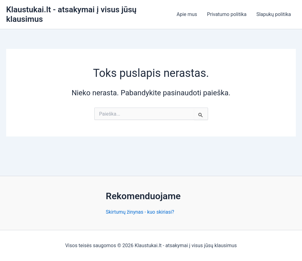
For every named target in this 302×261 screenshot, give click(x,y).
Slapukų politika (273, 14)
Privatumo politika (227, 14)
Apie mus (187, 14)
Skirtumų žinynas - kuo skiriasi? (140, 212)
